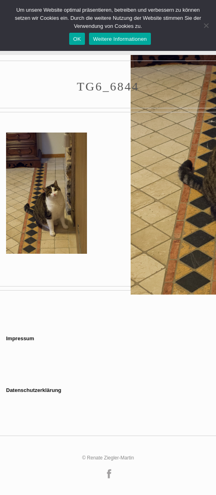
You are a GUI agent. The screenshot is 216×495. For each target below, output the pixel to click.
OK (77, 39)
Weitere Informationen (120, 39)
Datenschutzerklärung (33, 390)
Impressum (20, 338)
